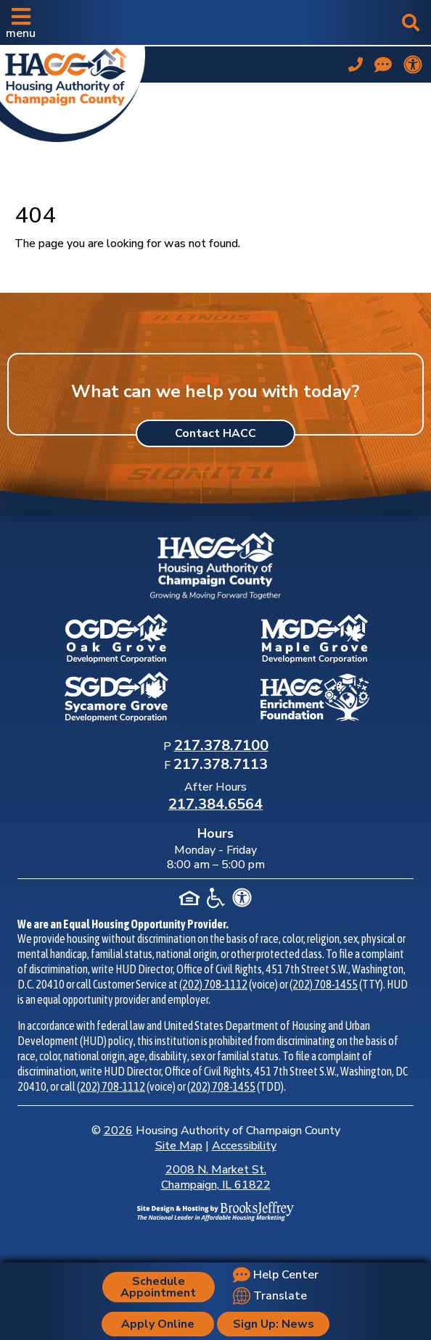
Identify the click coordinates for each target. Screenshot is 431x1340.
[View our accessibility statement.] (412, 64)
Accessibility (244, 1146)
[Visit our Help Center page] (383, 64)
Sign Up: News (273, 1324)
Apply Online (157, 1324)
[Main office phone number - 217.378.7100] (355, 64)
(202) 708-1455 (324, 984)
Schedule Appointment (158, 1287)
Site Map (178, 1146)
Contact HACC (215, 433)
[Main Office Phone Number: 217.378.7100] (221, 746)
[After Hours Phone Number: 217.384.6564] (215, 805)
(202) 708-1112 (213, 984)
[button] (21, 22)
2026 (118, 1131)
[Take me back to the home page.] (72, 91)
